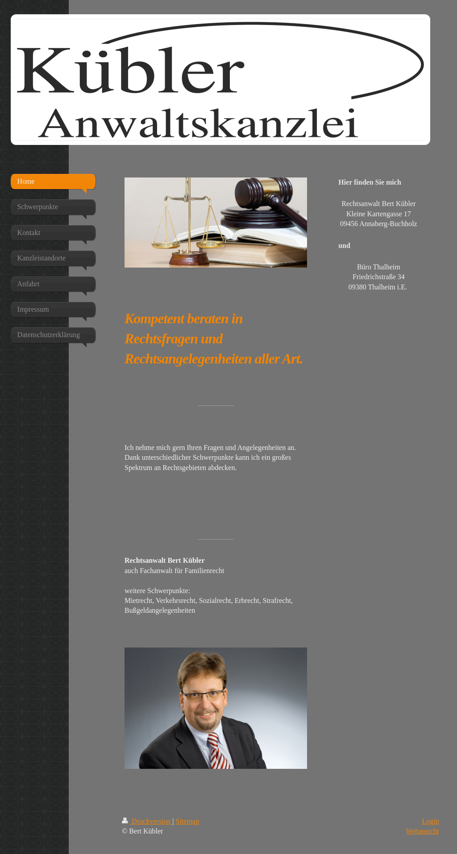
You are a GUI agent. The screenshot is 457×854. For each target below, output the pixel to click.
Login (430, 821)
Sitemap (187, 821)
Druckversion (147, 821)
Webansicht (422, 831)
